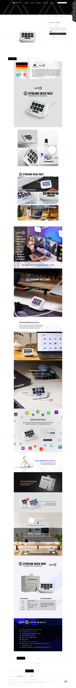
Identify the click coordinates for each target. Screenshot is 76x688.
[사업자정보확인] (29, 682)
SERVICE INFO (29, 58)
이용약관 (25, 676)
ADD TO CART (58, 33)
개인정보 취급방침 (20, 676)
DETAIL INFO (12, 58)
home (48, 16)
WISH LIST (62, 36)
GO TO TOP (38, 58)
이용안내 (14, 676)
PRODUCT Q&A (21, 58)
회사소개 (10, 676)
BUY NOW (53, 36)
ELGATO (50, 16)
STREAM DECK (55, 16)
